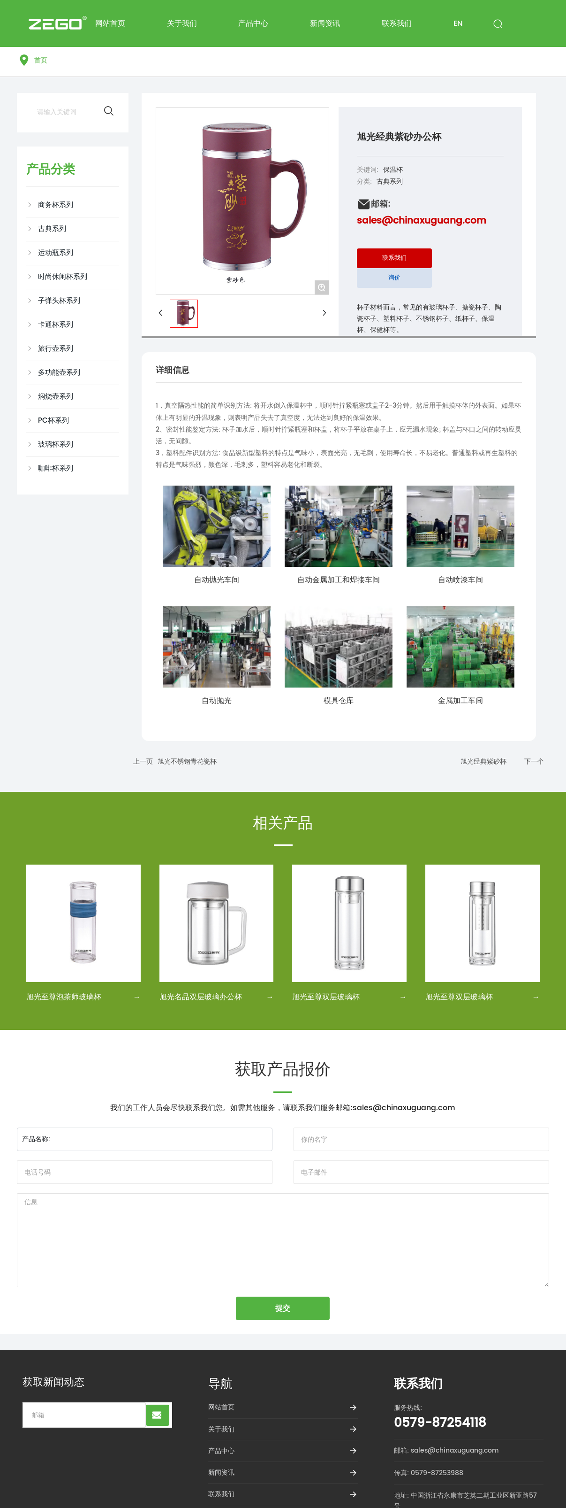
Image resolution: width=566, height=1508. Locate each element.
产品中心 (221, 1451)
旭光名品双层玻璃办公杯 (200, 997)
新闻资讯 (221, 1472)
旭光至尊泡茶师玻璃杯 (63, 997)
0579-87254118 (440, 1423)
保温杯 (393, 169)
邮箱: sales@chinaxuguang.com (446, 1450)
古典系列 (390, 181)
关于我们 (221, 1429)
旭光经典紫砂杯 (483, 761)
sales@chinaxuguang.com (421, 221)
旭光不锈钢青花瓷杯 (187, 761)
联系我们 (221, 1494)
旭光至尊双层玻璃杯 (326, 997)
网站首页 (221, 1407)
